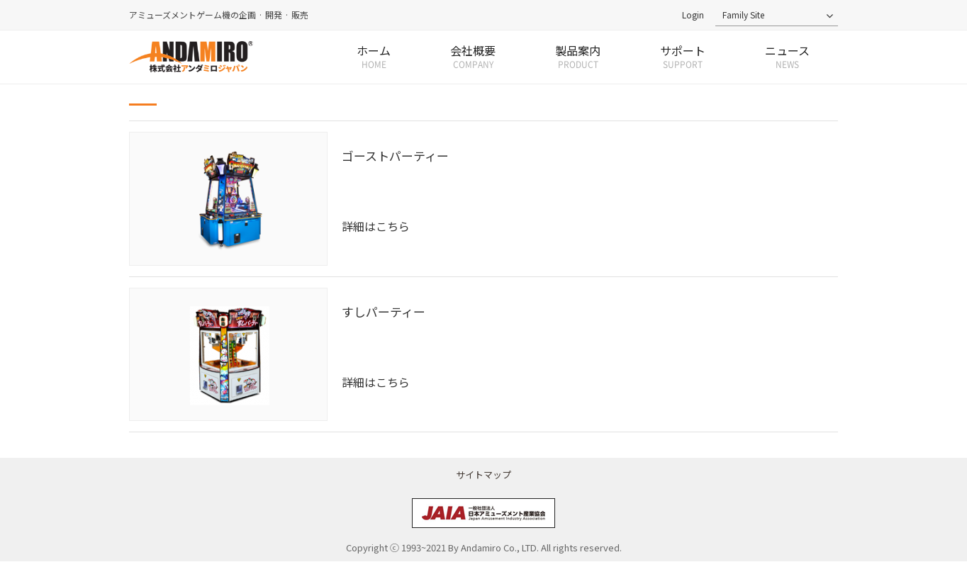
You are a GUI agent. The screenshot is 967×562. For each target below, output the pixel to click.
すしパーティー (383, 311)
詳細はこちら (376, 227)
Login (693, 15)
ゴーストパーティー (395, 155)
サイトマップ (483, 474)
